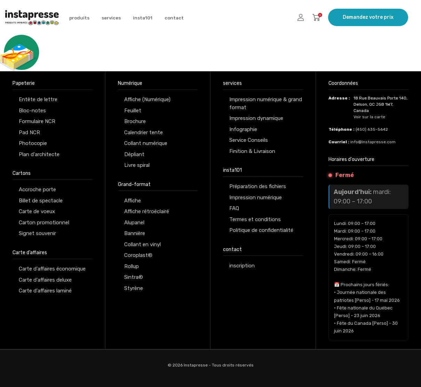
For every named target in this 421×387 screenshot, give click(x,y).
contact (174, 18)
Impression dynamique (256, 118)
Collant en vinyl (142, 244)
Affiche (132, 200)
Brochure (135, 121)
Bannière (134, 233)
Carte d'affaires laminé (45, 291)
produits (79, 18)
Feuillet (132, 110)
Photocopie (33, 143)
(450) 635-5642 (372, 129)
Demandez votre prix (368, 17)
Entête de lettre (38, 99)
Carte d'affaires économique (52, 269)
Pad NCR (29, 132)
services (111, 18)
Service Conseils (248, 140)
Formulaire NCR (37, 121)
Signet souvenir (37, 233)
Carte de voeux (37, 211)
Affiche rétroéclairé (146, 211)
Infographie (243, 129)
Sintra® (133, 277)
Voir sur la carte (369, 116)
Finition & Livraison (252, 151)
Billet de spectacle (41, 200)
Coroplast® (138, 255)
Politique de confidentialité (261, 230)
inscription (242, 266)
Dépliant (134, 154)
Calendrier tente (143, 132)
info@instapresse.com (373, 141)
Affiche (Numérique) (147, 99)
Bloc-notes (32, 110)
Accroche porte (37, 189)
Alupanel (134, 222)
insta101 (142, 18)
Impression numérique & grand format (265, 103)
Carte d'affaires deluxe (45, 280)
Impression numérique (255, 197)
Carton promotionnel (44, 222)
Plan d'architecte (39, 154)
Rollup (131, 266)
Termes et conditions (255, 219)
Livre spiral (137, 165)
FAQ (234, 208)
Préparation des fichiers (257, 186)
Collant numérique (145, 143)
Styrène (133, 288)
